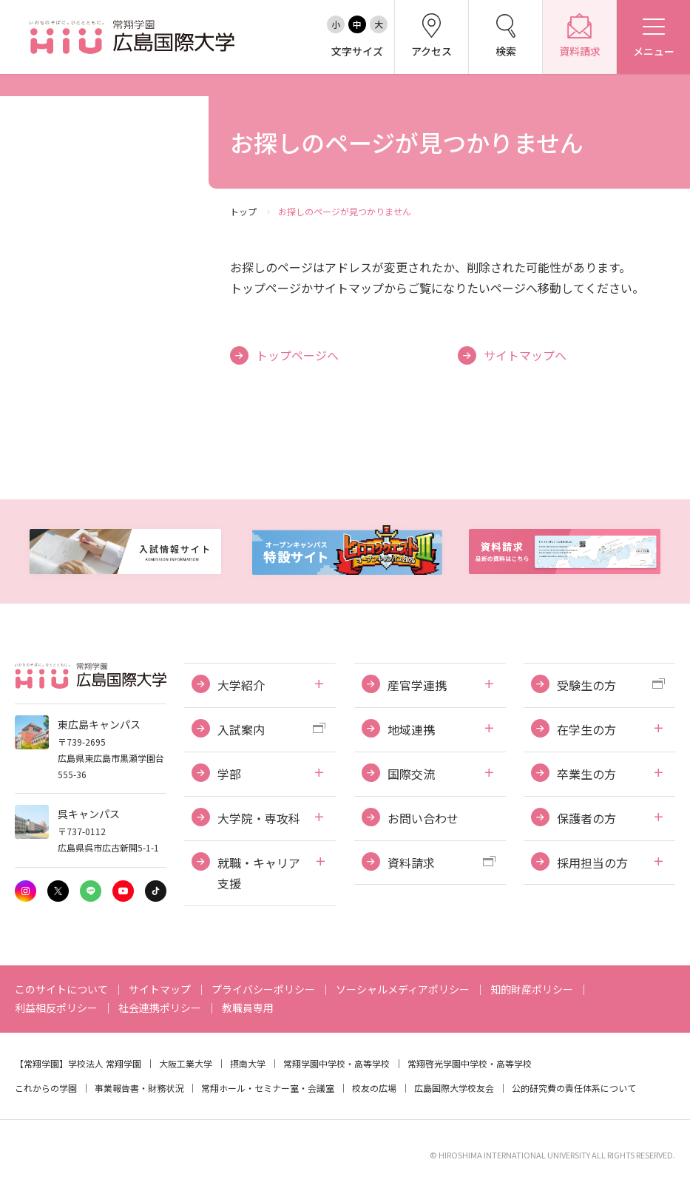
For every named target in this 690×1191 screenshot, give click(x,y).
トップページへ (297, 355)
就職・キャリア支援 (258, 873)
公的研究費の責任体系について (574, 1088)
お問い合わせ (423, 818)
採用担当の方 (592, 862)
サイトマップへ (525, 355)
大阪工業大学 (185, 1063)
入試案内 (241, 729)
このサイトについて (61, 989)
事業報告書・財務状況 (139, 1088)
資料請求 (411, 862)
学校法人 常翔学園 (104, 1063)
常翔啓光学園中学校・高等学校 (469, 1063)
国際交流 (411, 774)
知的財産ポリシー (531, 989)
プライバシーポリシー (263, 989)
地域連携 (411, 729)
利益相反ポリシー (56, 1007)
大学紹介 (241, 685)
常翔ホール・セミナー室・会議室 (267, 1088)
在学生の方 (586, 729)
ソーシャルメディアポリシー (403, 989)
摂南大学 (247, 1063)
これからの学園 (46, 1088)
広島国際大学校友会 (454, 1088)
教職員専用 (248, 1007)
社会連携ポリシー (159, 1007)
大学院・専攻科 (258, 818)
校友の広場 (374, 1088)
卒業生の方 (586, 774)
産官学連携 (417, 685)
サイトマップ (160, 989)
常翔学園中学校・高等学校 (336, 1063)
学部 (229, 774)
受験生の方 (586, 685)
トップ (243, 211)
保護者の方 (586, 818)
